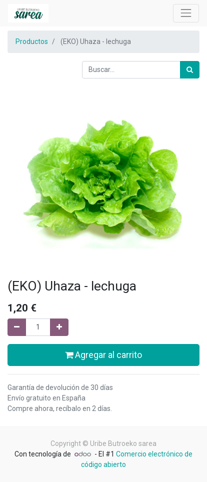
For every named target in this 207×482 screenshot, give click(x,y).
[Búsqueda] (190, 69)
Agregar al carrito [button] (103, 355)
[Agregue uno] (59, 327)
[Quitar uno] (17, 327)
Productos (32, 42)
